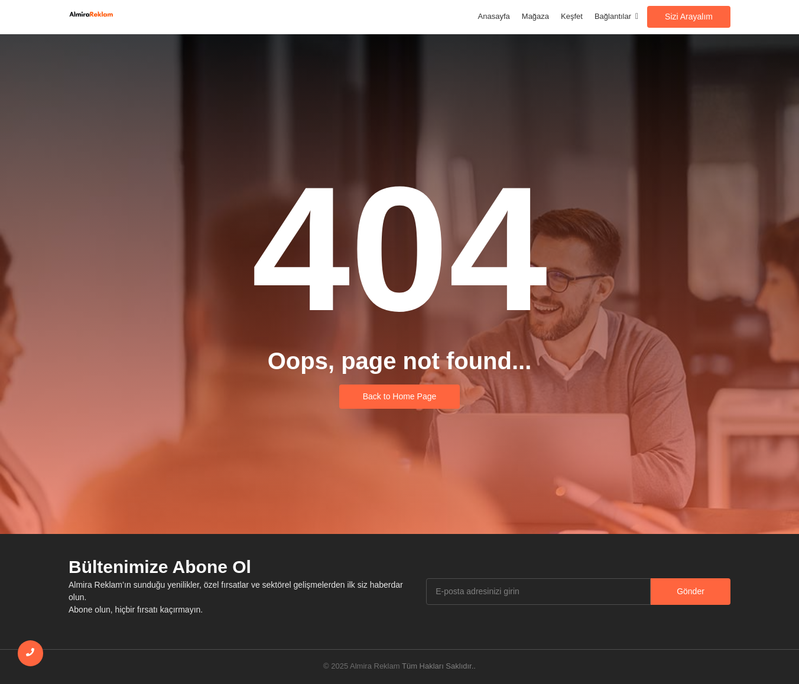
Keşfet (572, 16)
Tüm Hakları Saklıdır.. (439, 666)
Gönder (690, 591)
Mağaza (535, 16)
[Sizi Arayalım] (688, 17)
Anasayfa (494, 16)
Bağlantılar (615, 16)
